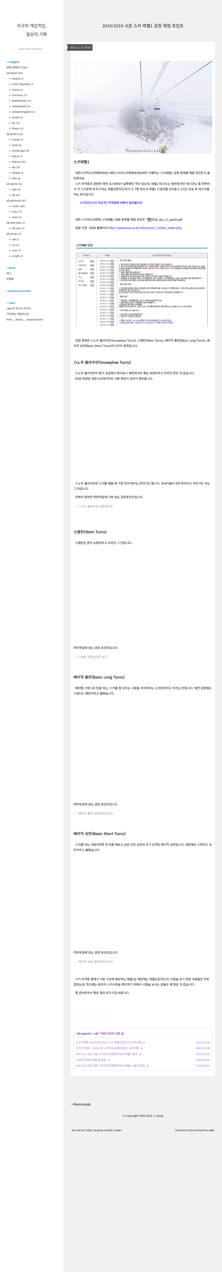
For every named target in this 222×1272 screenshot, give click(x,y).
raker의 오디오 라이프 (18, 308)
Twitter (88, 1266)
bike (15, 189)
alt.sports (14, 184)
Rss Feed (76, 1266)
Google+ (118, 1266)
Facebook (98, 1266)
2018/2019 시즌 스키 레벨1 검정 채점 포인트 (143, 25)
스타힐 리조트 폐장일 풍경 (91, 1196)
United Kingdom (23, 112)
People (17, 173)
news (16, 217)
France (17, 89)
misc (16, 211)
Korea (17, 128)
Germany (19, 95)
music (18, 206)
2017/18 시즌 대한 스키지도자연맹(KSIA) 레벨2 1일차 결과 (110, 1202)
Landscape (20, 150)
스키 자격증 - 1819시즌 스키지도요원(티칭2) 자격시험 (107, 1184)
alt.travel (14, 73)
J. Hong (158, 1252)
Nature (18, 162)
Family (17, 139)
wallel (211, 1266)
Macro (17, 156)
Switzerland (21, 106)
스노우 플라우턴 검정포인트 (95, 506)
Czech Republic (22, 84)
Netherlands (21, 101)
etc (15, 123)
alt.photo (14, 134)
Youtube (108, 1266)
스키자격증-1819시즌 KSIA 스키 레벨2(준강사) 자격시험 (108, 1179)
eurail (17, 117)
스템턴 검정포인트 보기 (93, 657)
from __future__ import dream (24, 319)
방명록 (10, 279)
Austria (17, 78)
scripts (17, 256)
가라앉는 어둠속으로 (17, 314)
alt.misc (17, 228)
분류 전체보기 (16, 67)
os (15, 245)
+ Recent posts (81, 1240)
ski (15, 195)
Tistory (191, 1266)
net (15, 239)
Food (16, 145)
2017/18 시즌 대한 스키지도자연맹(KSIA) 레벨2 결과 (107, 1190)
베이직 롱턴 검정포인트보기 (95, 813)
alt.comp (13, 234)
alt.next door (15, 222)
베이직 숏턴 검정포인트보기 (95, 961)
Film (15, 178)
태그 (8, 273)
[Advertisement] (143, 1030)
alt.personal (16, 200)
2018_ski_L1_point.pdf (164, 219)
